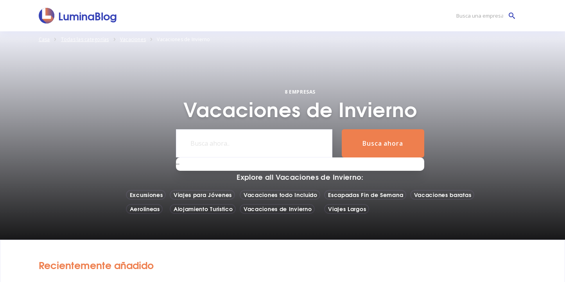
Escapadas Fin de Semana (365, 194)
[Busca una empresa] (483, 16)
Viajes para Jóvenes (203, 194)
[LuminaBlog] (78, 15)
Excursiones (146, 194)
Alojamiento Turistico (203, 208)
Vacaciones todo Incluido (280, 194)
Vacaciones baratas (443, 194)
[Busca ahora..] (254, 143)
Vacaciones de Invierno (278, 208)
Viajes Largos (347, 208)
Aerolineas (145, 208)
